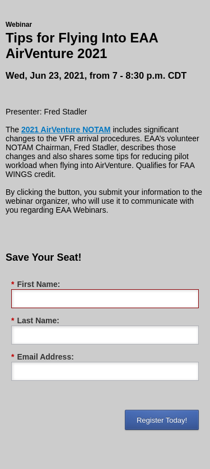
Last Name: (35, 321)
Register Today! (162, 420)
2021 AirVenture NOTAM (66, 129)
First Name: (35, 284)
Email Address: (42, 357)
